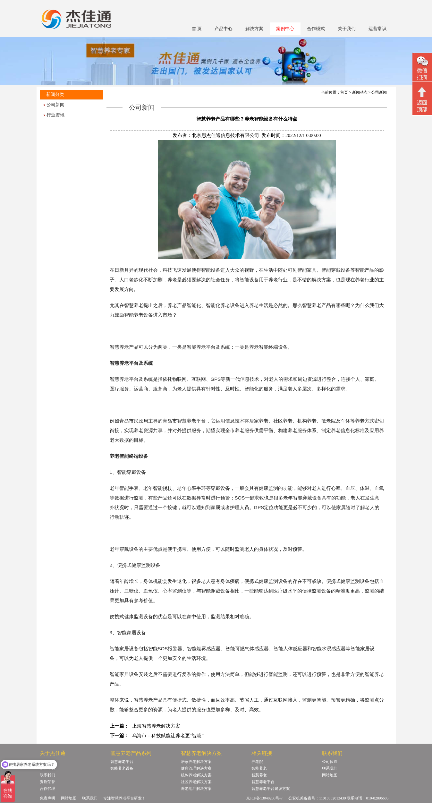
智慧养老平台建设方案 (270, 788)
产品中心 (224, 28)
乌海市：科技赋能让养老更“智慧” (168, 735)
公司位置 (329, 761)
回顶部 (422, 99)
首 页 (197, 28)
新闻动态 (360, 92)
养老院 (257, 761)
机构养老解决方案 (196, 775)
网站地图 (329, 775)
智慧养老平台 (121, 761)
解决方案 (254, 28)
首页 (344, 92)
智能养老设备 (121, 768)
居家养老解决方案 (196, 761)
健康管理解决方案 (196, 768)
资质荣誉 (47, 782)
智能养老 (259, 768)
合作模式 (316, 28)
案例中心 (285, 28)
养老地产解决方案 (196, 788)
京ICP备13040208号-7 (264, 798)
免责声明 (47, 798)
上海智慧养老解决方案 (156, 726)
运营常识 (377, 28)
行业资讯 (55, 115)
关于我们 (347, 28)
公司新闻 (55, 104)
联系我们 (329, 768)
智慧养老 (259, 775)
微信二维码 (422, 67)
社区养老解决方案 (196, 782)
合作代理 (47, 788)
